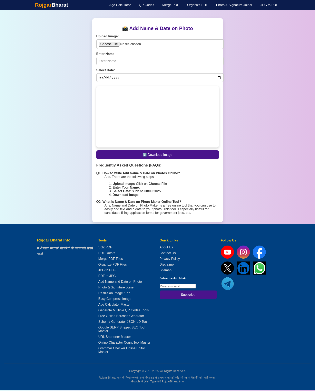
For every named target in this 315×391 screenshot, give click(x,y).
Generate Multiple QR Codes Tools (123, 311)
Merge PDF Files (110, 259)
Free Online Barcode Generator (121, 316)
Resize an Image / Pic (114, 294)
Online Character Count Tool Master (124, 343)
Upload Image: (107, 36)
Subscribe (188, 295)
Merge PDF (170, 5)
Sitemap (166, 271)
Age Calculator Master (114, 305)
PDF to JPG (107, 276)
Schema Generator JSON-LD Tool (123, 322)
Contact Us (168, 254)
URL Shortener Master (114, 337)
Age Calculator (120, 5)
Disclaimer (167, 265)
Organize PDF (197, 5)
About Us (166, 248)
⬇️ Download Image (157, 155)
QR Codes (146, 5)
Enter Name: (106, 54)
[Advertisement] (51, 73)
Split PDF (105, 248)
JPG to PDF (269, 5)
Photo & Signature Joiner (234, 5)
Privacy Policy (170, 259)
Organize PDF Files (112, 265)
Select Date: (105, 70)
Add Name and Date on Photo (120, 282)
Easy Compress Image (114, 299)
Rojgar (51, 5)
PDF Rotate (107, 254)
